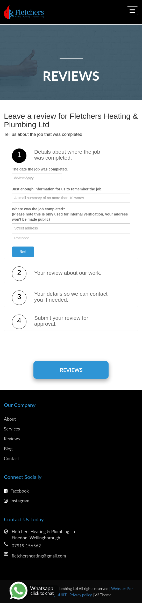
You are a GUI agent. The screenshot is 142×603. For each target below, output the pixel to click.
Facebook (16, 491)
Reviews (71, 370)
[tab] (71, 155)
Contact (11, 458)
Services (12, 428)
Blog (8, 448)
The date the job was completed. (40, 169)
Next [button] (23, 252)
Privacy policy (81, 595)
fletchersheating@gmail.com (39, 556)
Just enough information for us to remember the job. (57, 189)
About (10, 419)
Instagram (16, 500)
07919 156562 (26, 545)
